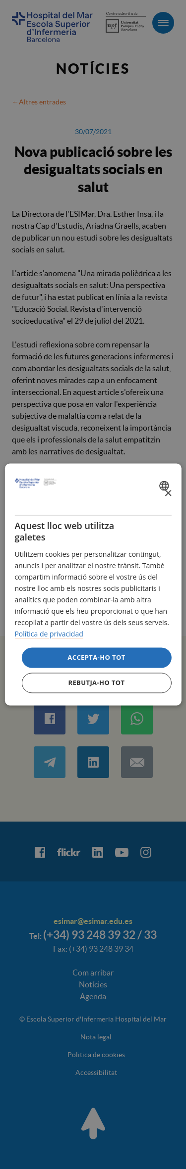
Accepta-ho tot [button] (96, 657)
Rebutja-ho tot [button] (96, 683)
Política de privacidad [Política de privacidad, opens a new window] (48, 634)
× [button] (168, 493)
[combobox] (165, 485)
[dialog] (92, 584)
